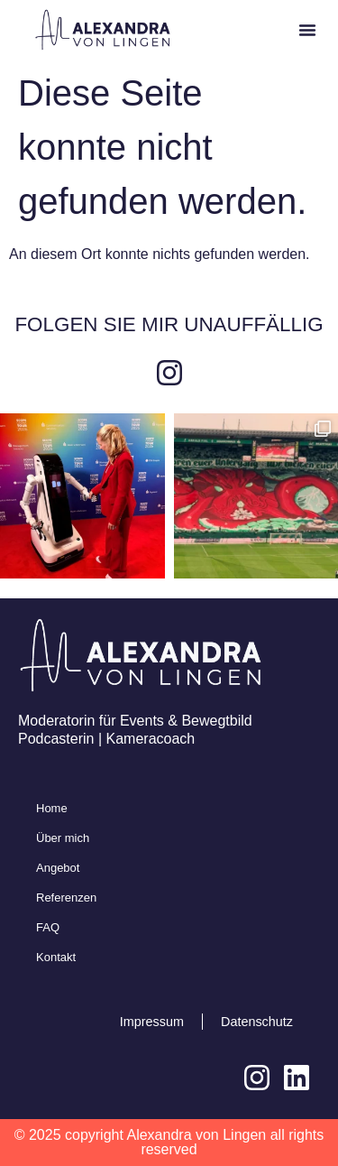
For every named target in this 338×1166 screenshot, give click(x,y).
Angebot (57, 867)
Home (52, 808)
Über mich (62, 838)
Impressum (152, 1021)
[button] (307, 29)
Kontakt (56, 957)
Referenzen (66, 897)
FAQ (47, 927)
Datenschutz (257, 1021)
